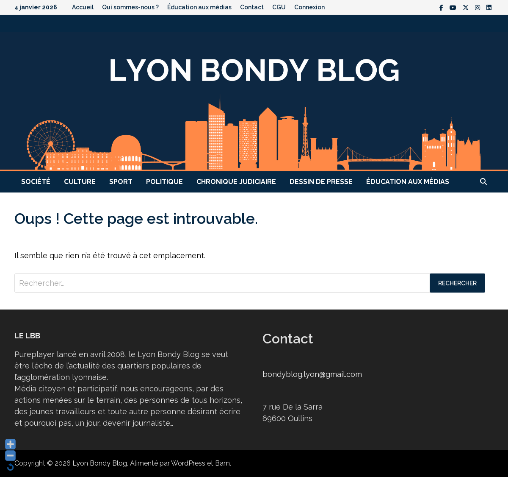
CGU (279, 7)
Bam (222, 463)
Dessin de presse (321, 182)
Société (35, 182)
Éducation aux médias (199, 7)
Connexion (309, 7)
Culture (80, 182)
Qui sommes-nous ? (130, 7)
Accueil (83, 7)
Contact (252, 7)
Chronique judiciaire (236, 182)
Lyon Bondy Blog (99, 463)
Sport (121, 182)
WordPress (188, 463)
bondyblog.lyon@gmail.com (312, 374)
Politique (164, 182)
